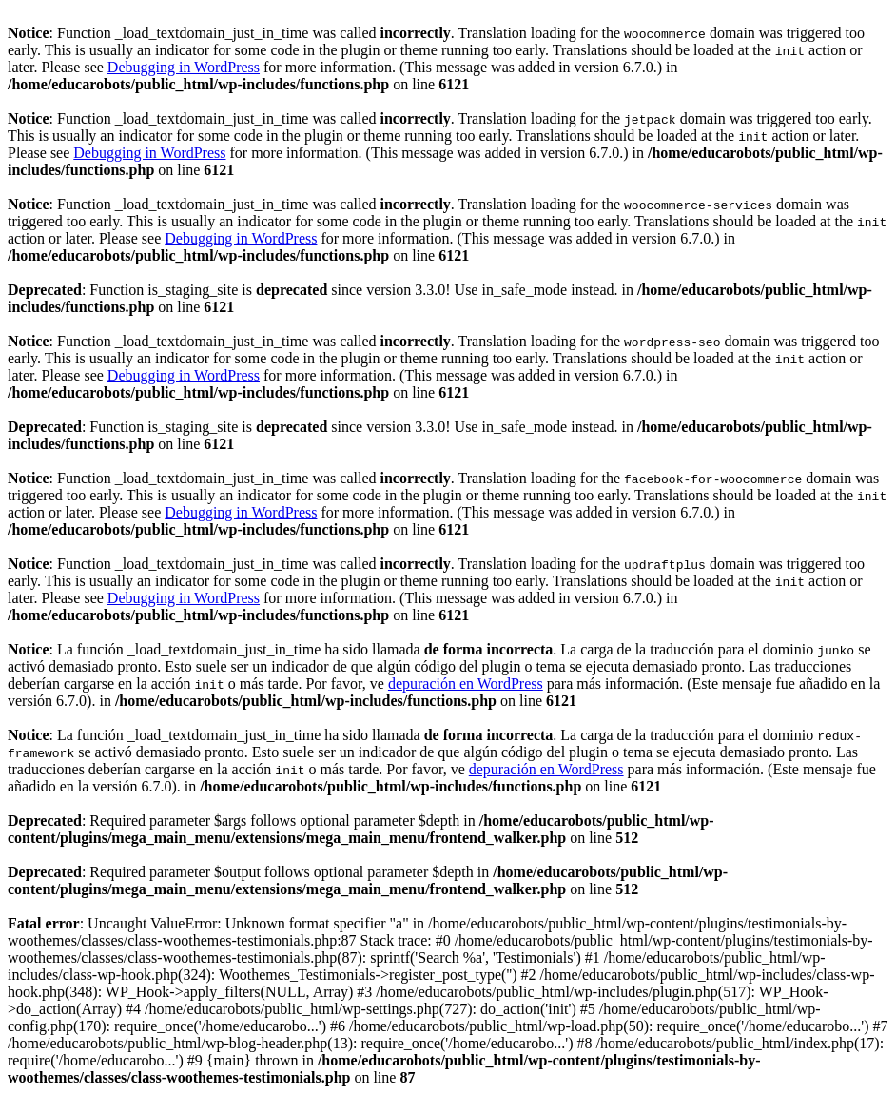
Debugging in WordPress (183, 67)
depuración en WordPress (465, 683)
